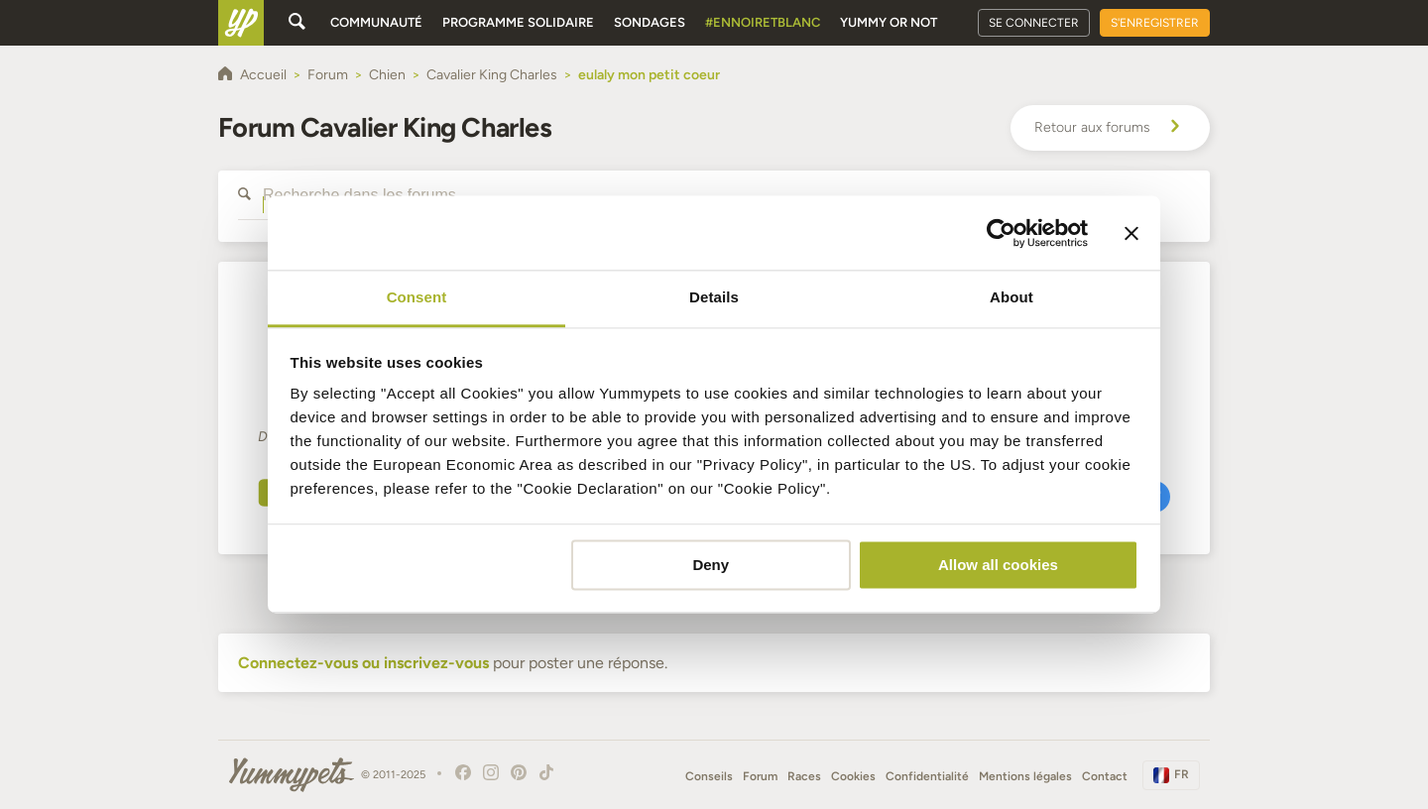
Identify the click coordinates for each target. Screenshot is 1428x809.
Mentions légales (1025, 776)
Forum (760, 776)
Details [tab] (714, 297)
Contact (1105, 776)
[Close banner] (1131, 233)
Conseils (709, 776)
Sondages (649, 22)
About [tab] (1011, 297)
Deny (710, 564)
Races (804, 776)
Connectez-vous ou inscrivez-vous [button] (363, 662)
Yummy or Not (888, 22)
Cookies (853, 776)
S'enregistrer (1155, 23)
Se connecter (1034, 23)
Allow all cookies (998, 564)
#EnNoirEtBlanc (762, 22)
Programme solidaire (518, 22)
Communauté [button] (376, 22)
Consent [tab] (417, 297)
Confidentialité (927, 776)
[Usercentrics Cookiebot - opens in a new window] (1001, 233)
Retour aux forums (1110, 128)
